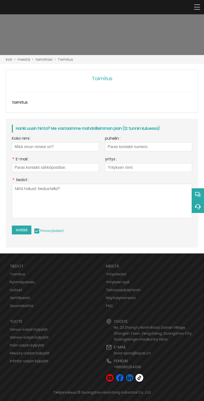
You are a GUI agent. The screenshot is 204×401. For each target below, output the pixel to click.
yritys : (111, 159)
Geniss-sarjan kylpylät (29, 337)
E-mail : (20, 159)
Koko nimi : (21, 138)
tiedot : (20, 180)
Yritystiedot (116, 274)
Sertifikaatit (20, 297)
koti (9, 59)
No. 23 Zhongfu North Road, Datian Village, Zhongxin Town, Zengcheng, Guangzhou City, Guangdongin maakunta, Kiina (153, 333)
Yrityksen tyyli (117, 282)
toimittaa (44, 59)
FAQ (109, 305)
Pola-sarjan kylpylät (27, 345)
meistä (24, 59)
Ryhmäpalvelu (22, 282)
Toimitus (65, 59)
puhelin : (113, 138)
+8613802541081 (127, 366)
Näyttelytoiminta (121, 297)
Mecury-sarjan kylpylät (30, 353)
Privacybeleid (51, 230)
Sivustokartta (21, 305)
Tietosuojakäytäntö (123, 289)
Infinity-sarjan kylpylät (29, 361)
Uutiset (16, 289)
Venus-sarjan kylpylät (29, 329)
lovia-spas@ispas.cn (132, 353)
